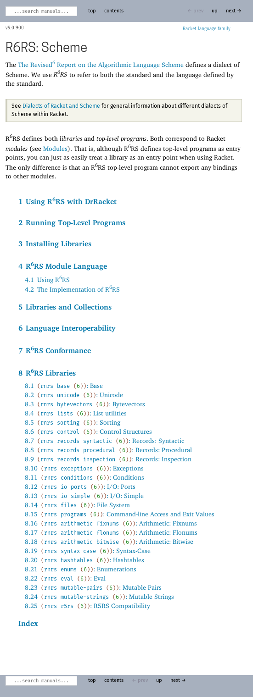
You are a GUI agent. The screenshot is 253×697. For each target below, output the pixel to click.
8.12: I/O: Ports (80, 486)
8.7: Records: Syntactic (104, 440)
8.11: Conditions (84, 477)
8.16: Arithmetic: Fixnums (111, 523)
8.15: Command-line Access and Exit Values (119, 514)
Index (28, 623)
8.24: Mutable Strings (99, 596)
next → (234, 11)
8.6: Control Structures (88, 431)
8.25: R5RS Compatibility (87, 605)
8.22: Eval (65, 578)
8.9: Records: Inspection (108, 459)
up (215, 11)
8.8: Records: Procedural (108, 450)
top (92, 11)
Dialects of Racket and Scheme (61, 106)
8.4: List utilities (76, 413)
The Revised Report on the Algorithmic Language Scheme (101, 64)
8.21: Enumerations (80, 569)
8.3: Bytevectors (85, 404)
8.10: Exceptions (84, 468)
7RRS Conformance (54, 350)
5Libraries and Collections (65, 307)
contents (114, 11)
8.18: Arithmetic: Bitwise (109, 541)
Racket (207, 29)
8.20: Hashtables (84, 560)
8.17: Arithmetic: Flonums (111, 532)
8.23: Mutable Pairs (93, 587)
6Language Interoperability (66, 328)
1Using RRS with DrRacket (67, 201)
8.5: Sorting (72, 422)
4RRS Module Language (62, 265)
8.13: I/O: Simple (84, 495)
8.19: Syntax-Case (88, 550)
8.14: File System (77, 505)
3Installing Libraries (54, 243)
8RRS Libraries (47, 372)
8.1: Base (64, 385)
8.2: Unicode (74, 394)
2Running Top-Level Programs (71, 222)
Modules (55, 148)
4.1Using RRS (47, 279)
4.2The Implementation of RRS (72, 289)
